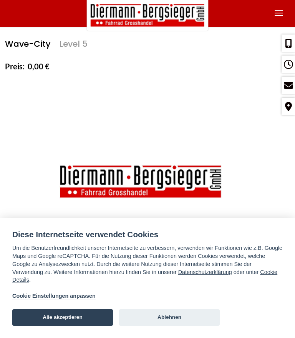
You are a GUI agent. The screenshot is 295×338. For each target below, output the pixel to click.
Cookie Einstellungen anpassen (54, 296)
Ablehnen (169, 317)
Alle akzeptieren (63, 317)
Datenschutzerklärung (205, 272)
